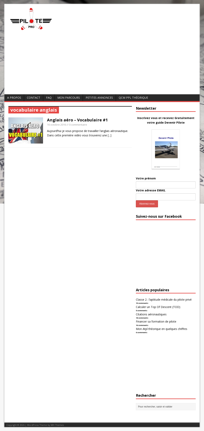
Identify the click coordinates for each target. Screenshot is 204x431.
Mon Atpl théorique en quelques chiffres (161, 329)
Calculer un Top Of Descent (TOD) (158, 307)
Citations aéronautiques (151, 314)
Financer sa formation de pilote (156, 321)
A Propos (14, 97)
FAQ (49, 97)
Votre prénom (146, 178)
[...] (109, 135)
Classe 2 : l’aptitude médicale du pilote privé (164, 299)
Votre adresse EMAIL (151, 190)
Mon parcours (68, 97)
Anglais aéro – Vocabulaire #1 (77, 120)
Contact (33, 97)
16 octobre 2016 (56, 124)
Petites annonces (99, 97)
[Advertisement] (102, 64)
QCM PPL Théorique (133, 97)
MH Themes (57, 424)
